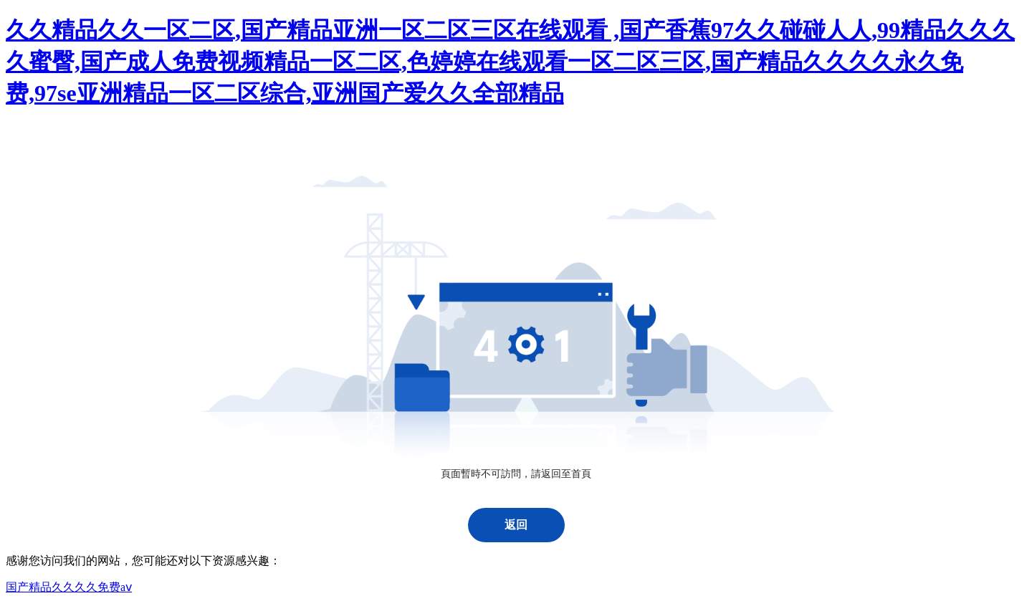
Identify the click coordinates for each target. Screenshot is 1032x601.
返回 (516, 525)
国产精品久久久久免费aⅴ (69, 587)
